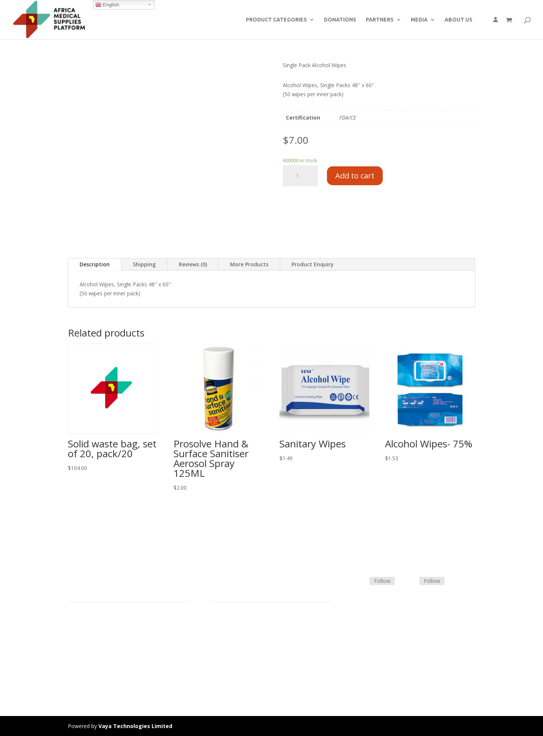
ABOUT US (458, 20)
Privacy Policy (84, 675)
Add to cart (354, 176)
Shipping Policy (229, 639)
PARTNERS (380, 20)
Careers (77, 666)
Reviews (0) (193, 264)
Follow (382, 580)
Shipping (144, 264)
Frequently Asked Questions (245, 657)
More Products (249, 264)
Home (75, 621)
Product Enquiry (312, 264)
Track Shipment (230, 666)
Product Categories (91, 630)
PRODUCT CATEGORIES (276, 20)
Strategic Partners (90, 639)
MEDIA (419, 20)
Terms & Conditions (235, 630)
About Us (79, 657)
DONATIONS (340, 20)
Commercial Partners (94, 648)
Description (95, 264)
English (107, 5)
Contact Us (224, 648)
